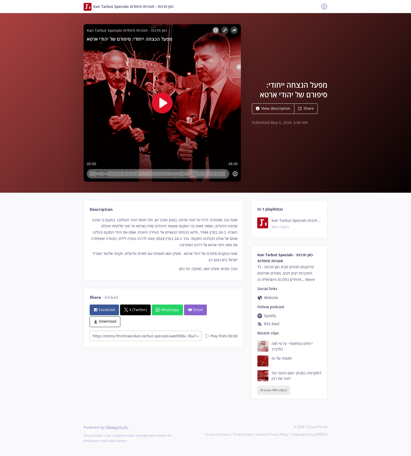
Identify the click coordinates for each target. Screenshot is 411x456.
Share (306, 108)
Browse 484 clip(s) (273, 390)
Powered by (106, 427)
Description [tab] (101, 209)
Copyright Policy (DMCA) (309, 434)
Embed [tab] (111, 297)
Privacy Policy (243, 434)
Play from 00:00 (221, 335)
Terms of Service (217, 434)
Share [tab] (95, 297)
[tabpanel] (163, 244)
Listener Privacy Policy (272, 434)
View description (273, 108)
